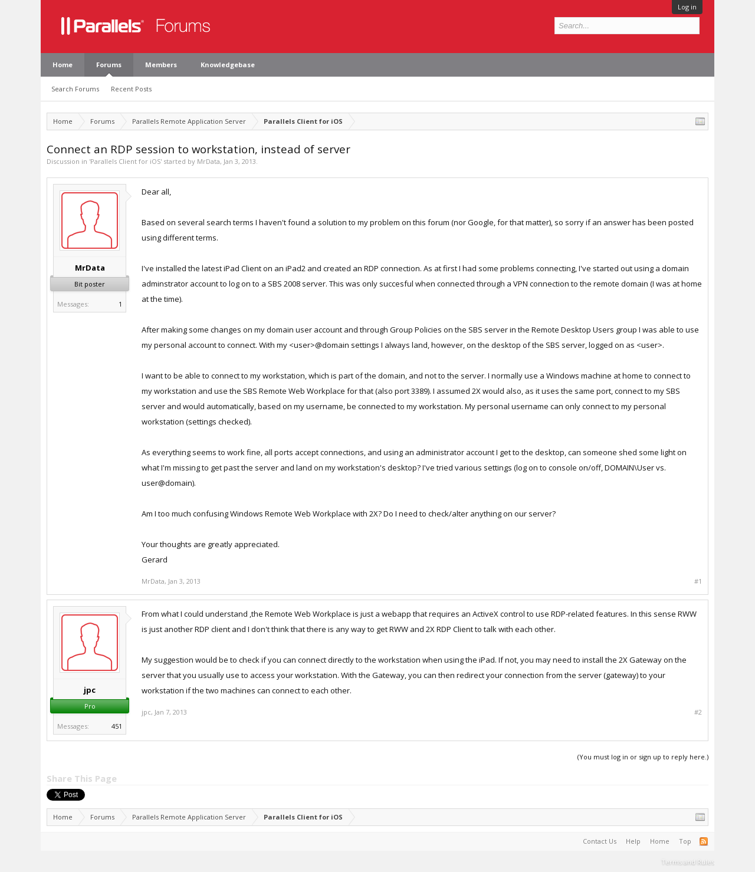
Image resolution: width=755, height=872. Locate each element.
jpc (90, 690)
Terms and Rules (687, 861)
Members (161, 64)
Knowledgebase (228, 64)
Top (685, 841)
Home (62, 64)
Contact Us (599, 841)
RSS (703, 841)
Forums (109, 64)
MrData (208, 161)
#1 (698, 581)
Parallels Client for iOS (125, 161)
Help (633, 841)
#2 (698, 712)
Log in (687, 6)
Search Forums (75, 88)
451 (116, 726)
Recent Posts (131, 88)
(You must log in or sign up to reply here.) (642, 756)
